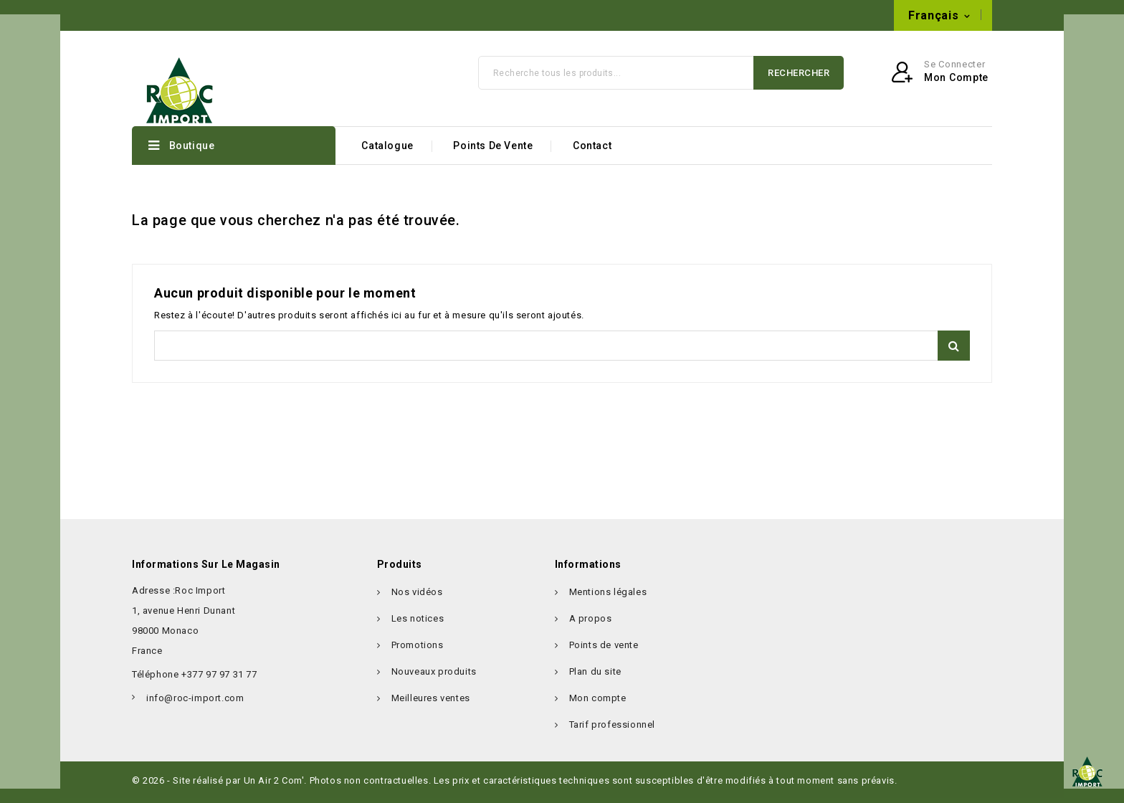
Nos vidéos (417, 596)
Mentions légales (608, 596)
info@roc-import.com (444, 15)
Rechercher (798, 77)
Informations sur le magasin (206, 569)
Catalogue (387, 151)
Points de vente (493, 151)
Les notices (417, 623)
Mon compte (598, 703)
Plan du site (595, 676)
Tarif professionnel (612, 729)
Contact (592, 151)
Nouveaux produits (434, 676)
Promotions (417, 650)
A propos (590, 623)
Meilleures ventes (430, 703)
